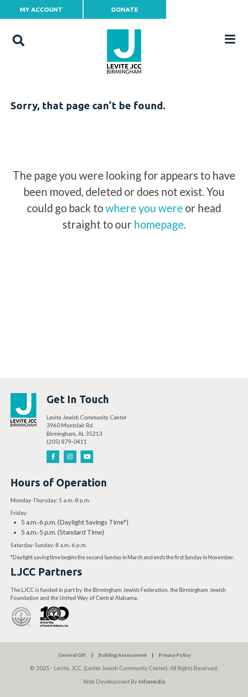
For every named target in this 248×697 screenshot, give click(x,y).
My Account (41, 9)
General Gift (72, 655)
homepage (159, 224)
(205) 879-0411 (67, 441)
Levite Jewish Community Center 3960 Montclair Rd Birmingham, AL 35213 (87, 425)
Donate (124, 9)
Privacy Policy (175, 655)
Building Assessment (122, 655)
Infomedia (151, 681)
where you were (144, 208)
